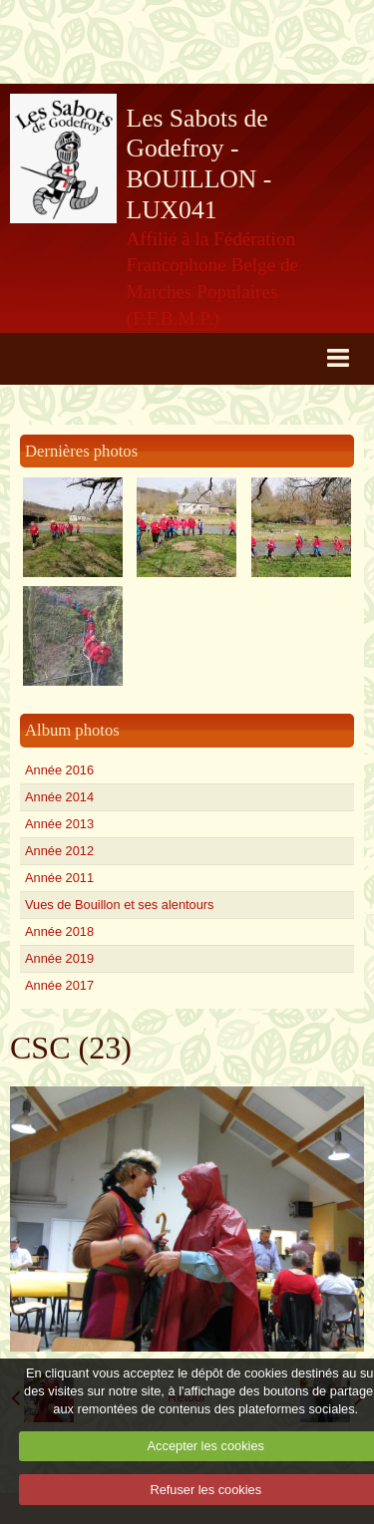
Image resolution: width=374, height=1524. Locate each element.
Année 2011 (59, 877)
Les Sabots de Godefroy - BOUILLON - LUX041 (199, 164)
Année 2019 (59, 958)
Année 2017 (59, 985)
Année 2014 (59, 796)
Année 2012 (59, 850)
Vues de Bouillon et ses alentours (119, 904)
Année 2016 (59, 769)
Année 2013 (59, 823)
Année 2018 (59, 931)
